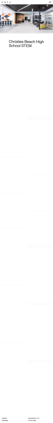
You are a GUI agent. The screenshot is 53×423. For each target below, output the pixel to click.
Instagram (5, 420)
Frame (34, 420)
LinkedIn (4, 418)
